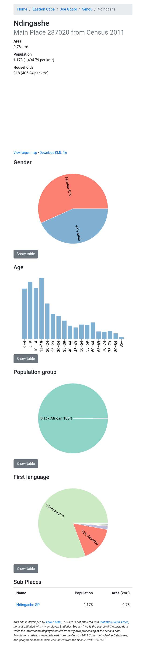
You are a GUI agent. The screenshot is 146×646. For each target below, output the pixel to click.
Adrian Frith (53, 622)
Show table (26, 254)
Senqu (87, 9)
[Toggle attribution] (127, 145)
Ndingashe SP (28, 605)
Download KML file (53, 152)
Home (22, 9)
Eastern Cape (44, 9)
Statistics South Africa (114, 622)
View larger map (25, 152)
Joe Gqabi (68, 9)
